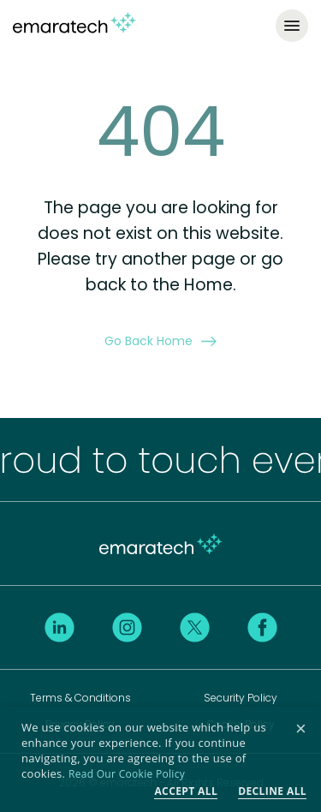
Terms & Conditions (80, 698)
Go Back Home (160, 340)
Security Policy (240, 698)
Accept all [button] (185, 791)
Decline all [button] (272, 791)
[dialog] (160, 759)
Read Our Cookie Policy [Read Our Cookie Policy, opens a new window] (126, 774)
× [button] (300, 729)
